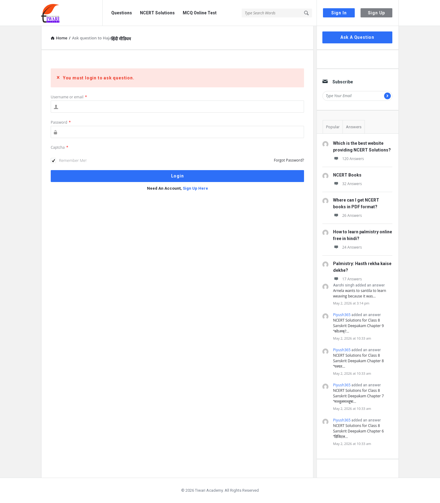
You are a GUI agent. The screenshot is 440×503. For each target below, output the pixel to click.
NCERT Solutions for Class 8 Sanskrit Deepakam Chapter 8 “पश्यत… (358, 361)
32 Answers (347, 183)
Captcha (59, 147)
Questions (121, 12)
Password (61, 122)
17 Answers (347, 279)
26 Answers (347, 215)
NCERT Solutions (157, 12)
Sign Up (376, 12)
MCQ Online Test (200, 12)
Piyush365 (341, 314)
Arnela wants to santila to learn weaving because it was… (359, 293)
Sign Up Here (195, 188)
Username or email (69, 97)
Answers (353, 127)
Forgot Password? (289, 160)
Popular (332, 127)
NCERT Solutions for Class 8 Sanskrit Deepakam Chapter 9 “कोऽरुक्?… (358, 326)
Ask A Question (357, 37)
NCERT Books (347, 175)
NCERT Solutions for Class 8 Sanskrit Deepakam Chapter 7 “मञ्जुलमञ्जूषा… (358, 396)
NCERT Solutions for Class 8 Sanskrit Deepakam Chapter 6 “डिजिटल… (358, 431)
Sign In (339, 12)
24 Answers (347, 247)
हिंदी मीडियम (121, 38)
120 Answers (348, 158)
